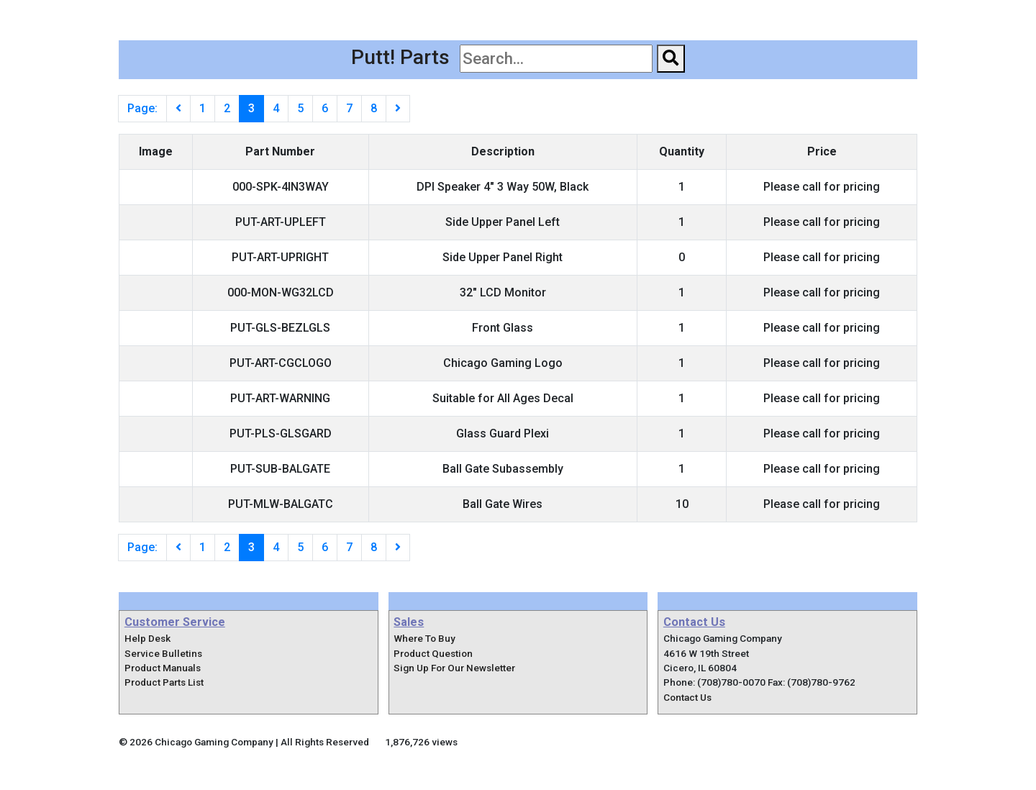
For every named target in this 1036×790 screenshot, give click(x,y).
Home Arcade (605, 14)
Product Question (433, 653)
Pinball (517, 14)
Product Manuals (162, 667)
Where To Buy (708, 14)
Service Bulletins (163, 653)
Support (795, 14)
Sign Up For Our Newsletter (454, 667)
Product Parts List (164, 682)
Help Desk (147, 638)
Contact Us (875, 14)
